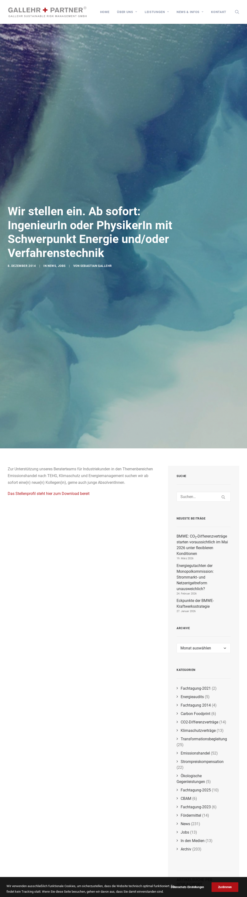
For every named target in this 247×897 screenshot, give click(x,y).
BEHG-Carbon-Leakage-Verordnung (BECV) (201, 877)
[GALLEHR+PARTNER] (48, 12)
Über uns (127, 12)
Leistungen (157, 12)
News (52, 248)
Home (105, 12)
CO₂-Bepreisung (204, 882)
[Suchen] (204, 438)
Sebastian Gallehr (96, 248)
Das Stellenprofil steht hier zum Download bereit (48, 434)
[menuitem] (105, 12)
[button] (237, 12)
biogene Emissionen (194, 845)
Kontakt (218, 12)
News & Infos (190, 12)
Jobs (62, 248)
